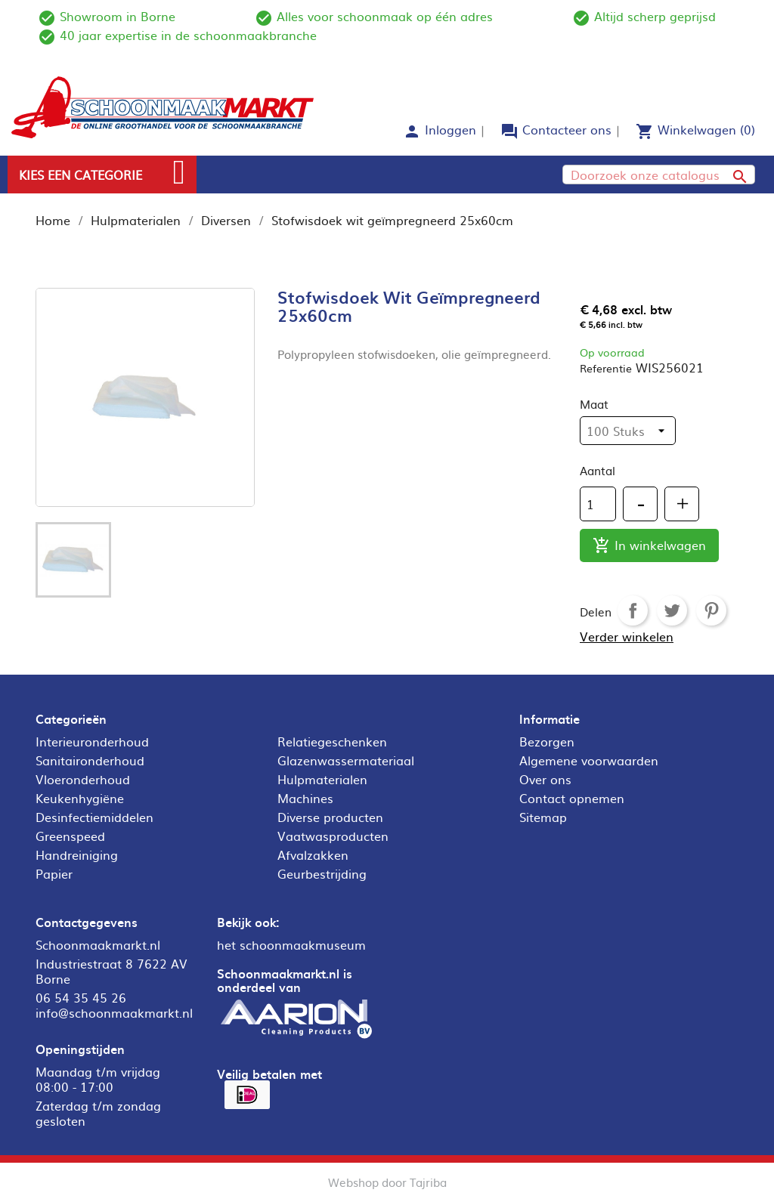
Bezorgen (546, 741)
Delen (633, 610)
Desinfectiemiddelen (94, 817)
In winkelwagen (649, 546)
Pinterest (711, 610)
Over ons (545, 779)
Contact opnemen (571, 798)
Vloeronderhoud (83, 779)
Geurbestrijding (322, 873)
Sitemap (543, 817)
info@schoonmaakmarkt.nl (114, 1012)
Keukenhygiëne (80, 798)
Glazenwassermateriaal (345, 760)
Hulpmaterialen (322, 779)
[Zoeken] (658, 174)
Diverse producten (330, 817)
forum (509, 131)
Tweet (672, 610)
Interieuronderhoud (92, 741)
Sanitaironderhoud (90, 760)
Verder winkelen (626, 636)
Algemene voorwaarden (588, 760)
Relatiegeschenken (332, 741)
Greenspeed (70, 836)
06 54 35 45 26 (81, 997)
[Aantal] (598, 504)
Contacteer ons (566, 129)
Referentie (606, 367)
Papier (54, 873)
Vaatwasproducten (333, 836)
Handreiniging (77, 854)
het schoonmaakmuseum (291, 944)
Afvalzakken (312, 854)
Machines (305, 798)
